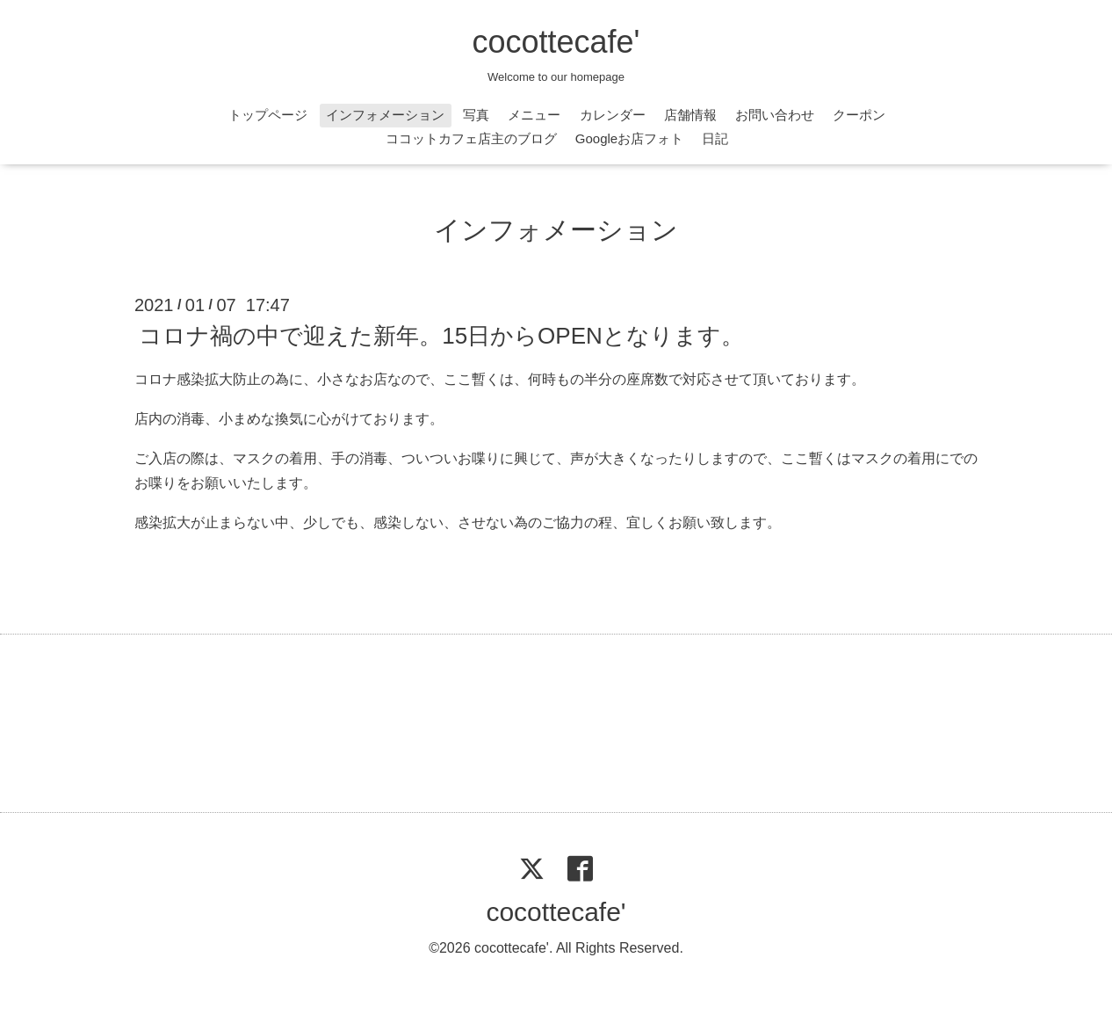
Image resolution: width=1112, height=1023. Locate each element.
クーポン (859, 114)
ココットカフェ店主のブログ (471, 138)
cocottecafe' (556, 42)
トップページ (267, 114)
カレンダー (613, 114)
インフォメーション (385, 114)
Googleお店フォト (629, 138)
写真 (476, 114)
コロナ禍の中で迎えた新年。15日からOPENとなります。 (441, 336)
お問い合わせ (774, 114)
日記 (715, 138)
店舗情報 (690, 114)
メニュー (534, 114)
